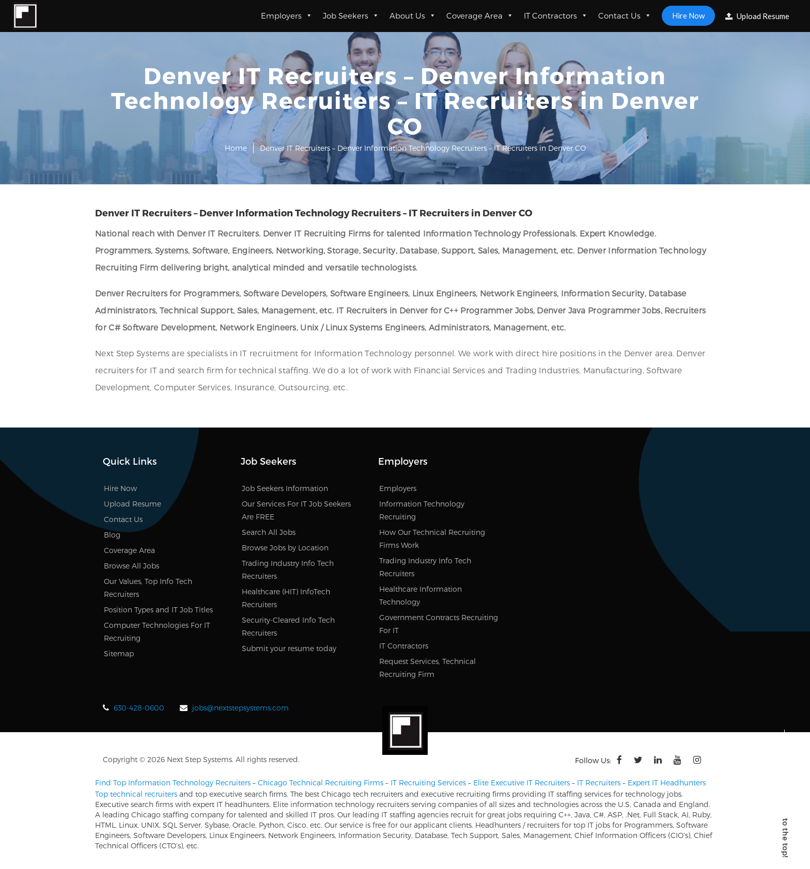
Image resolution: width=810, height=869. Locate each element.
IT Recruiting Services (428, 782)
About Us (413, 15)
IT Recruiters (598, 782)
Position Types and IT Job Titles (158, 609)
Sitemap (119, 653)
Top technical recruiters (136, 793)
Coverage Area (479, 15)
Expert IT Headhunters (667, 782)
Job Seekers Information (285, 488)
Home (236, 148)
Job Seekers (351, 15)
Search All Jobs (268, 532)
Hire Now (688, 15)
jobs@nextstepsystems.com (240, 707)
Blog (112, 534)
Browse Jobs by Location (285, 547)
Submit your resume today (289, 648)
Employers (287, 15)
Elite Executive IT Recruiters (521, 782)
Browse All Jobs (131, 565)
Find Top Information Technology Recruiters (173, 782)
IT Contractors (556, 15)
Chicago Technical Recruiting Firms (320, 782)
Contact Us (624, 15)
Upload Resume (757, 16)
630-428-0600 (139, 707)
